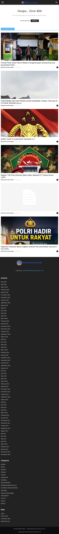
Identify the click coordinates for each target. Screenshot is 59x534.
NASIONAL (4, 490)
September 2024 (5, 334)
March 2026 (4, 287)
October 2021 (5, 425)
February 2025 (5, 321)
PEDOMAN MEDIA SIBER (19, 529)
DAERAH (3, 472)
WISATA (3, 503)
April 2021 (4, 441)
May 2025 (4, 313)
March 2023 (4, 381)
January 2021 (4, 449)
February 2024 (5, 352)
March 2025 (4, 318)
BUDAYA (3, 469)
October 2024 (5, 331)
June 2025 (4, 310)
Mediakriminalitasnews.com (9, 485)
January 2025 (4, 323)
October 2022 (5, 394)
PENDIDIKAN (5, 496)
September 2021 (5, 428)
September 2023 (5, 365)
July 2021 (3, 433)
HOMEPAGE (35, 20)
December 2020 (5, 452)
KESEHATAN (4, 477)
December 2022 (5, 389)
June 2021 (4, 436)
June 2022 (4, 405)
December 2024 (5, 326)
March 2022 (4, 412)
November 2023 (5, 360)
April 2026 (4, 284)
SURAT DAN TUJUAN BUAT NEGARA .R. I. (18, 139)
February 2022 (5, 415)
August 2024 (4, 337)
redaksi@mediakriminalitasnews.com (32, 270)
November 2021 (5, 423)
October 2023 (5, 363)
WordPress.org (5, 521)
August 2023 (4, 368)
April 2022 (4, 410)
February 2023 (5, 384)
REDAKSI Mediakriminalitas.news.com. (36, 529)
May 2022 (4, 407)
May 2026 (4, 282)
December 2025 (5, 295)
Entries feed (4, 516)
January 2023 (4, 386)
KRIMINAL (4, 480)
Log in (2, 513)
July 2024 (3, 339)
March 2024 (4, 350)
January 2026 (4, 292)
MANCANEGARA (5, 482)
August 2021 (4, 431)
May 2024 (4, 344)
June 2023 (4, 373)
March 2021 (4, 444)
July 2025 (3, 308)
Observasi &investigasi (7, 493)
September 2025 (5, 303)
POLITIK (3, 498)
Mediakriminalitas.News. (7, 67)
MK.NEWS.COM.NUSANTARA (9, 488)
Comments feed (5, 518)
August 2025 (4, 305)
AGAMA (3, 464)
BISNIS (3, 467)
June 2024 (4, 342)
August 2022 (4, 399)
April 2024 (4, 347)
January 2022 (4, 418)
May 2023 (4, 376)
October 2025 (5, 300)
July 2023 (3, 371)
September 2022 (5, 397)
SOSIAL (3, 501)
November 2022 (5, 391)
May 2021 (4, 439)
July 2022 (3, 402)
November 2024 (5, 329)
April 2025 (4, 316)
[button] (56, 2)
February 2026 (5, 289)
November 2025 (5, 297)
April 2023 (4, 378)
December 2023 (5, 357)
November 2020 (5, 454)
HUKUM (3, 475)
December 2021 (5, 420)
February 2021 (5, 446)
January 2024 (4, 355)
